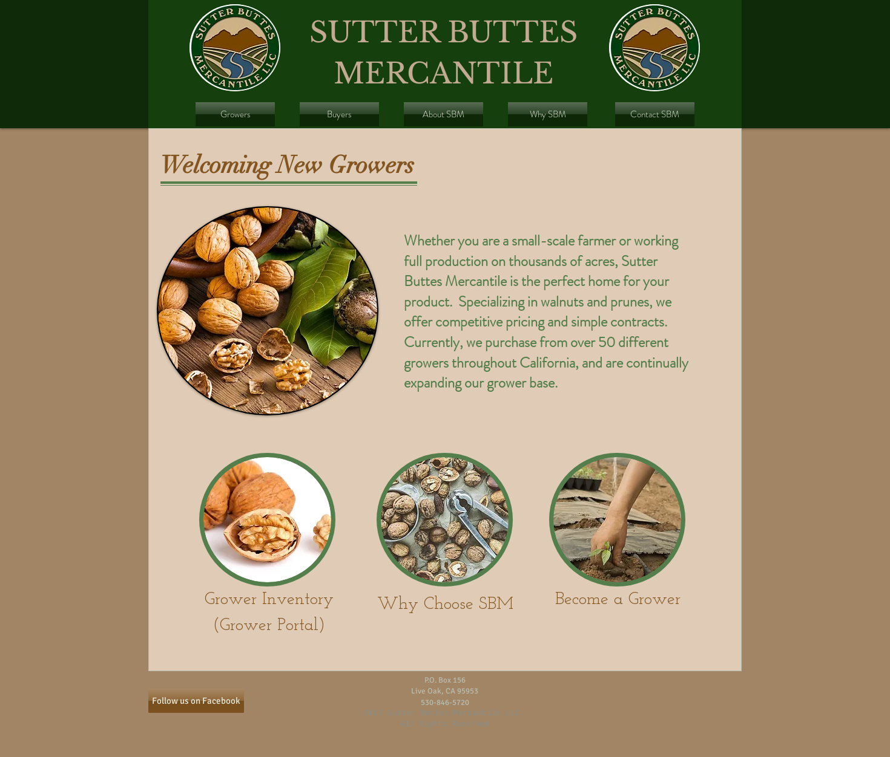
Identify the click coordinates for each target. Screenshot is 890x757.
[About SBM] (443, 114)
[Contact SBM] (654, 114)
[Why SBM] (547, 114)
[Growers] (235, 114)
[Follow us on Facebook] (196, 701)
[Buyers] (339, 114)
